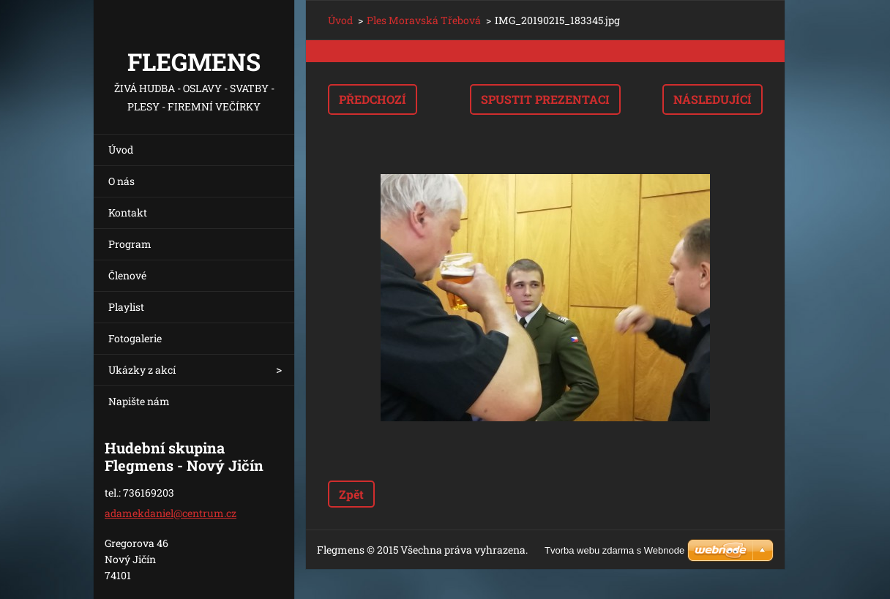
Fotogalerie (135, 338)
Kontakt (127, 212)
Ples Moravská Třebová (424, 20)
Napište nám (139, 401)
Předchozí (372, 99)
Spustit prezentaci (545, 99)
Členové (127, 275)
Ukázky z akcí (142, 370)
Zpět (351, 494)
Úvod (120, 150)
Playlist (126, 307)
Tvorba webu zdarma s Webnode (614, 550)
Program (130, 244)
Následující (712, 99)
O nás (121, 181)
